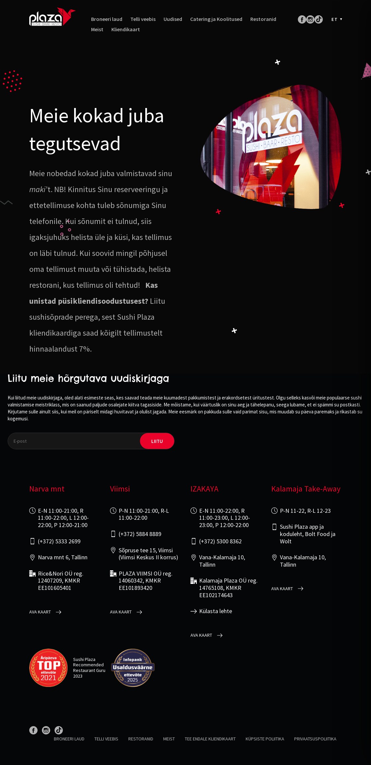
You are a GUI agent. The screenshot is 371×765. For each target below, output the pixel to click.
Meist (97, 29)
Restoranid (263, 19)
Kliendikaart (125, 29)
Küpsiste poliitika (265, 739)
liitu (157, 441)
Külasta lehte (215, 611)
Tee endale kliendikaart (210, 739)
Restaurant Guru (89, 670)
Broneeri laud (106, 19)
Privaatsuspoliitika (315, 739)
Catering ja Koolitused (216, 19)
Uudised (173, 19)
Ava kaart (40, 612)
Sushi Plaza (84, 659)
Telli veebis (143, 19)
